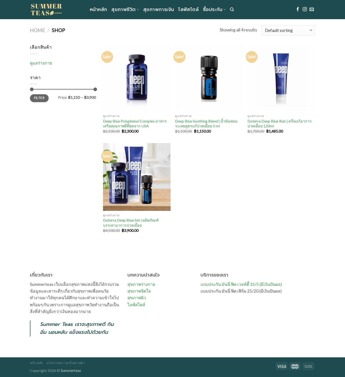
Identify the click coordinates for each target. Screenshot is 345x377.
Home (37, 30)
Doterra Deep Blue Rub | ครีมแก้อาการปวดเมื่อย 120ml (279, 123)
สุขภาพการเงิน (158, 9)
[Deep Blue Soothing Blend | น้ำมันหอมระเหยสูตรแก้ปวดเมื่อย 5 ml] (209, 78)
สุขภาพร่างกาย (141, 284)
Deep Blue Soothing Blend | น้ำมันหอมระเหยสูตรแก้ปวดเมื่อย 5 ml (206, 123)
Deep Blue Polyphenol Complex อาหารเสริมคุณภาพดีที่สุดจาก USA (135, 123)
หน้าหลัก (98, 9)
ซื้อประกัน (214, 9)
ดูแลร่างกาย (41, 62)
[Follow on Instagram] (305, 9)
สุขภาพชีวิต (125, 9)
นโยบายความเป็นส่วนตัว (65, 363)
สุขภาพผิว (136, 297)
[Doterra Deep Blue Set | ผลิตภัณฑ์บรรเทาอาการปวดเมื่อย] (137, 177)
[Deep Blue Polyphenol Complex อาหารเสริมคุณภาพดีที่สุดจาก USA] (137, 78)
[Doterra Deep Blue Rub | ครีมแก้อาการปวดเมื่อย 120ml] (281, 78)
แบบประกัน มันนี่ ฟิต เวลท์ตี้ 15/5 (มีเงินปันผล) (241, 284)
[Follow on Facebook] (298, 9)
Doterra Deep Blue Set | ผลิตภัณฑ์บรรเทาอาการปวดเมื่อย (131, 222)
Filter (39, 98)
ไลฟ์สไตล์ (188, 9)
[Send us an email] (312, 9)
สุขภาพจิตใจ (139, 291)
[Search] (232, 9)
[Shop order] (288, 30)
